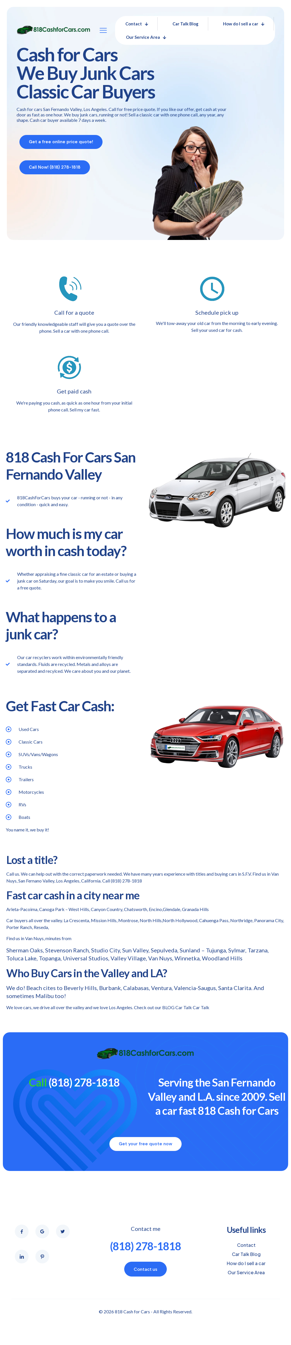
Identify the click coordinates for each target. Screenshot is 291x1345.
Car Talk (201, 1007)
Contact (246, 1245)
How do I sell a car (246, 1263)
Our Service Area (246, 1272)
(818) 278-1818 (126, 880)
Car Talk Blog (246, 1254)
